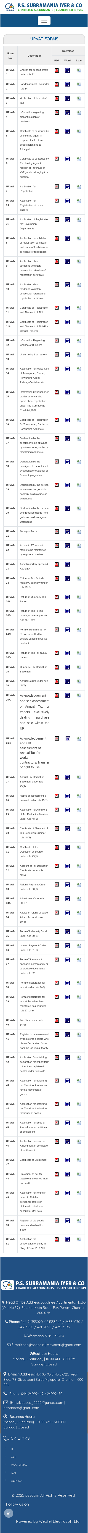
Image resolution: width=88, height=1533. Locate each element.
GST (8, 1456)
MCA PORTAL (14, 1464)
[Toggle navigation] (44, 20)
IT (7, 1448)
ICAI (8, 1472)
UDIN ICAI (12, 1480)
